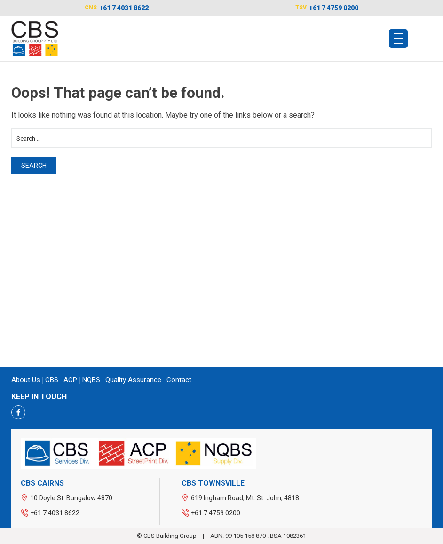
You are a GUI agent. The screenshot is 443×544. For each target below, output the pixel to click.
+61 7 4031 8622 (124, 8)
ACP (70, 380)
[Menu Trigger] (398, 38)
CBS (51, 380)
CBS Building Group (170, 535)
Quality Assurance (133, 380)
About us (25, 380)
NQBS (91, 380)
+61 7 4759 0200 (333, 8)
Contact (178, 380)
